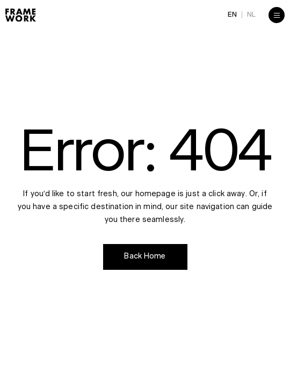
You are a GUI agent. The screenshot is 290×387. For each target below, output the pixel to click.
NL (251, 14)
